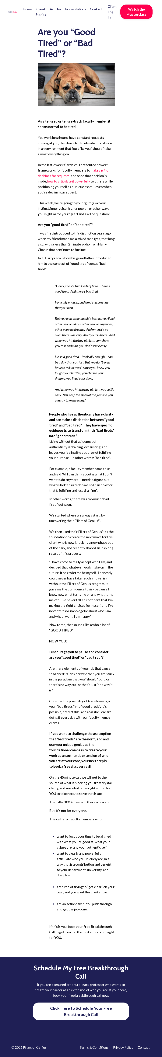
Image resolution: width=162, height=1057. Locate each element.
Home (27, 9)
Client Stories (41, 12)
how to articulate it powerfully (69, 181)
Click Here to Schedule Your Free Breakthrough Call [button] (81, 1011)
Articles (55, 9)
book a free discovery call (73, 766)
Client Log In (112, 11)
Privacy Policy (123, 1047)
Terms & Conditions (93, 1047)
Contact (96, 9)
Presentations (75, 9)
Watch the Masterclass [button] (136, 11)
